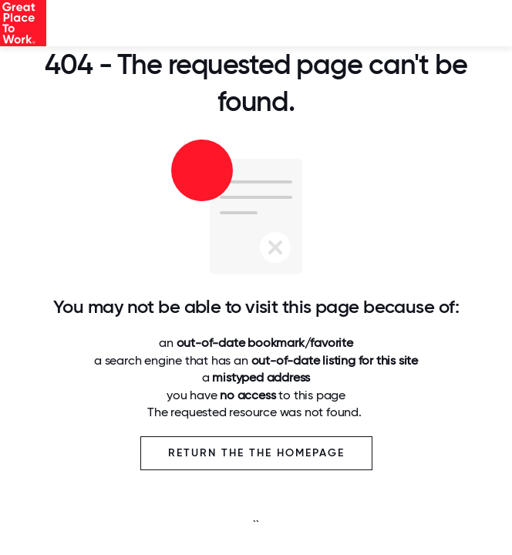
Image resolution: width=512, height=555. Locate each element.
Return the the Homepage (256, 452)
